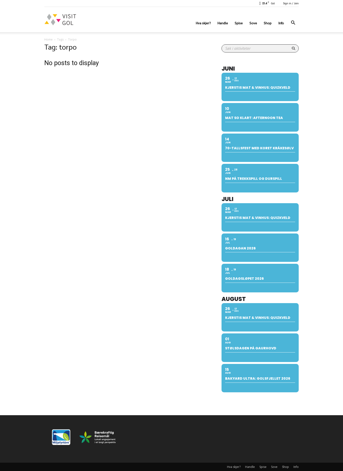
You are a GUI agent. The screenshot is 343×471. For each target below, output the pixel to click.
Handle (222, 23)
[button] (293, 23)
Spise (239, 23)
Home (48, 39)
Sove (253, 23)
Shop (268, 23)
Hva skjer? (203, 23)
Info (281, 23)
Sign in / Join (291, 3)
